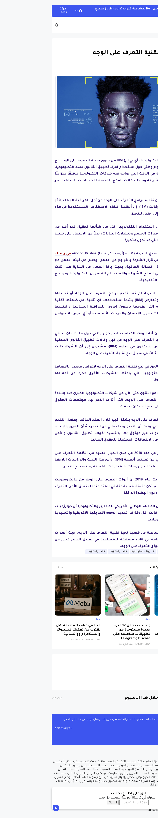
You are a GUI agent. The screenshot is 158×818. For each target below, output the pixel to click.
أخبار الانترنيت (117, 551)
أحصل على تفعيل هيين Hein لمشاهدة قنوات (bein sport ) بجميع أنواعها (92, 10)
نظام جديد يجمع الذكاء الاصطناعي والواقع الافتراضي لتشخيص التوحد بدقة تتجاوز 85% (129, 632)
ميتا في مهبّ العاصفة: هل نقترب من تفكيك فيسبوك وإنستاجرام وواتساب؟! (30, 630)
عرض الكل (11, 567)
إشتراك (64, 802)
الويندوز (147, 10)
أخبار (149, 43)
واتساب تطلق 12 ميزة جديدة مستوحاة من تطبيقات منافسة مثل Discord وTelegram (83, 632)
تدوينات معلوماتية (93, 551)
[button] (147, 115)
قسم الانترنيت (69, 551)
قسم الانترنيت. (46, 551)
